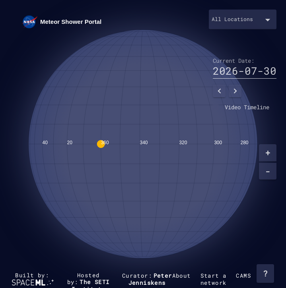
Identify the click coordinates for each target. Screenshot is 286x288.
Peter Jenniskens (150, 279)
